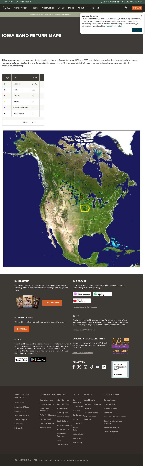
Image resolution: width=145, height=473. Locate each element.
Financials (18, 429)
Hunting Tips (62, 418)
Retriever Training (64, 431)
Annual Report (20, 425)
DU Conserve (78, 421)
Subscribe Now (54, 304)
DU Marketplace (111, 437)
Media (71, 8)
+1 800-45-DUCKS (48, 465)
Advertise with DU (112, 433)
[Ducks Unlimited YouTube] (98, 372)
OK (137, 30)
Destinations (62, 450)
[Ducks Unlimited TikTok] (93, 372)
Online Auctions (91, 418)
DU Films (76, 416)
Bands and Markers (36, 14)
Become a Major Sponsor (115, 422)
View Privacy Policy (114, 26)
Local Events (89, 406)
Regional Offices (21, 413)
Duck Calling (62, 427)
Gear (59, 446)
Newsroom (77, 444)
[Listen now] (81, 296)
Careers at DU (20, 417)
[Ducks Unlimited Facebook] (73, 372)
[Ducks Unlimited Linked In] (105, 372)
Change (121, 2)
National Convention (93, 410)
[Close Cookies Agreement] (141, 16)
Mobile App (77, 448)
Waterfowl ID (62, 414)
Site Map (92, 465)
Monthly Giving (110, 410)
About (81, 8)
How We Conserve (47, 406)
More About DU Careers (82, 359)
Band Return (49, 14)
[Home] (6, 8)
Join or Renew (110, 406)
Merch (91, 8)
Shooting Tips (63, 435)
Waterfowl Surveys (48, 421)
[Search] (98, 8)
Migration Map (10, 2)
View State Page (134, 2)
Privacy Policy (20, 434)
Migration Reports (64, 410)
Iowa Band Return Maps (63, 14)
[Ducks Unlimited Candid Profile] (120, 375)
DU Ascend (77, 429)
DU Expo (87, 414)
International (45, 425)
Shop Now (22, 332)
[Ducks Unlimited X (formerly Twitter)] (79, 372)
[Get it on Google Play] (38, 362)
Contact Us (64, 465)
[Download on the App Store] (21, 362)
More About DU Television (83, 333)
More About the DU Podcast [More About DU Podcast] (84, 309)
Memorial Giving (111, 414)
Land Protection (47, 429)
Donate (137, 8)
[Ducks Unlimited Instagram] (86, 372)
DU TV (75, 425)
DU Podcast (78, 412)
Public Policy (45, 433)
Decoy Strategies (64, 422)
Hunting (35, 8)
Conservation (20, 8)
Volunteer (25, 2)
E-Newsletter (78, 440)
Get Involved (48, 8)
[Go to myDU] (126, 8)
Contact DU (19, 408)
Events (61, 8)
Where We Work (47, 410)
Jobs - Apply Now (21, 421)
